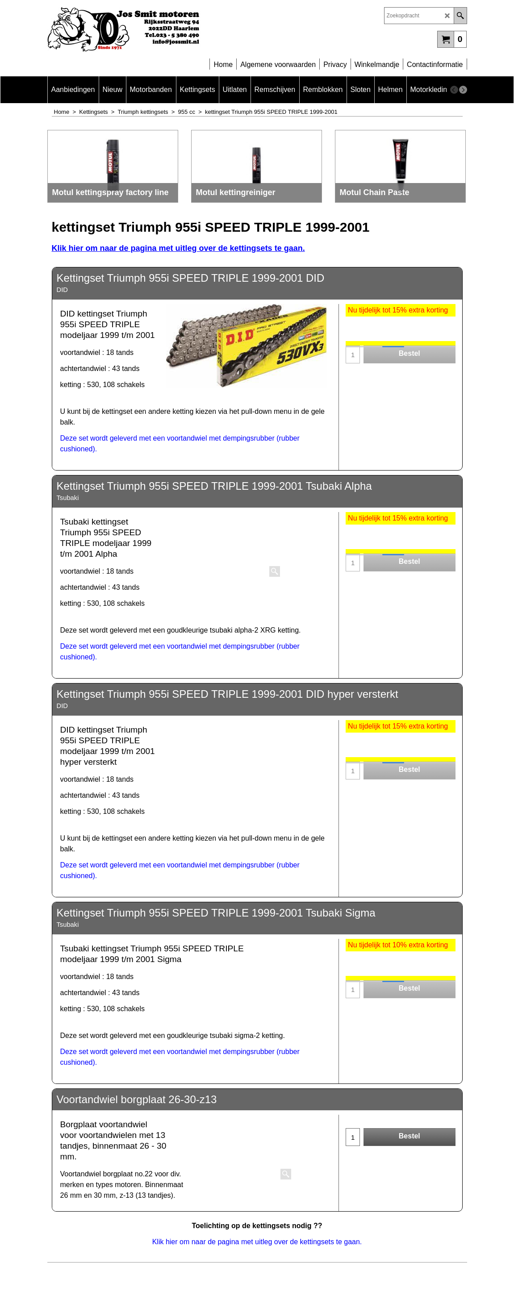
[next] (463, 90)
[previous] (454, 90)
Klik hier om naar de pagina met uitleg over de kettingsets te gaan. (178, 248)
